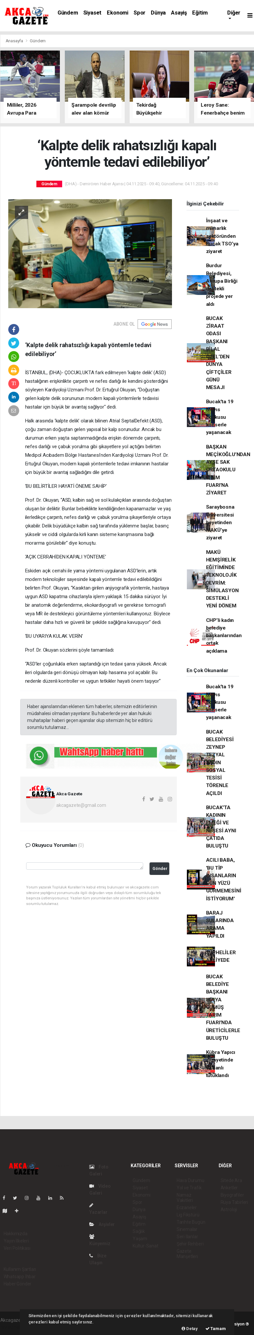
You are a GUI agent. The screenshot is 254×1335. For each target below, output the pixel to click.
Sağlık (139, 1231)
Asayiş (179, 13)
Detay (190, 1328)
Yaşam (140, 1238)
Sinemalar (187, 1229)
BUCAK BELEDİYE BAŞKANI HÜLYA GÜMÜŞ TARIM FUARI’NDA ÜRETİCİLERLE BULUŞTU (223, 1007)
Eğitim (200, 13)
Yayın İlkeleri (16, 1241)
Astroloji (229, 1209)
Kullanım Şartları (20, 1269)
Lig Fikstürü (188, 1214)
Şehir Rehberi (190, 1243)
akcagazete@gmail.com (81, 805)
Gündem (68, 13)
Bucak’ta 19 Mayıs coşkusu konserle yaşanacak (219, 417)
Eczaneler (187, 1207)
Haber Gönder (18, 1283)
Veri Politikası (17, 1248)
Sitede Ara (231, 1180)
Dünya (158, 13)
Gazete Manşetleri (187, 1253)
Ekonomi (117, 13)
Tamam (215, 1328)
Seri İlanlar (187, 1236)
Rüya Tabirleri (234, 1202)
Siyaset (92, 13)
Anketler (229, 1187)
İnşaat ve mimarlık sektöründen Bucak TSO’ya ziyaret (222, 236)
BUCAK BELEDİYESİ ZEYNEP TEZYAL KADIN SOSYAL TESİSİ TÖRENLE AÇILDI (220, 762)
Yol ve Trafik (189, 1187)
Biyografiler (232, 1195)
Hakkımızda (15, 1233)
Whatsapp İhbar (20, 1276)
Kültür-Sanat (145, 1245)
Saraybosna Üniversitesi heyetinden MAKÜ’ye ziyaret (220, 522)
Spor (140, 13)
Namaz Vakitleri (185, 1197)
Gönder (159, 868)
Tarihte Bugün (191, 1222)
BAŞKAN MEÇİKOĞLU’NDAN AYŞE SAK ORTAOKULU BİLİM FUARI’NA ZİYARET (228, 470)
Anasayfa (15, 40)
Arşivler (102, 1224)
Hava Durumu (190, 1180)
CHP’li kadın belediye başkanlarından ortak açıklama (224, 635)
